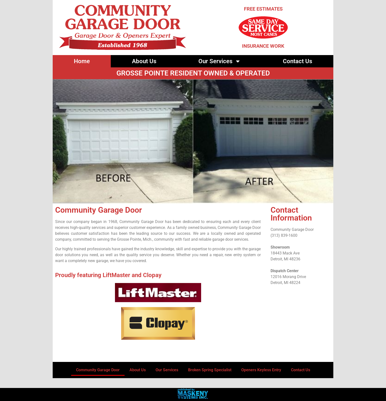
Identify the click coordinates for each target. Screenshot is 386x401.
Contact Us (297, 61)
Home (82, 61)
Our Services (219, 61)
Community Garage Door (98, 370)
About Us (144, 61)
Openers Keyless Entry (261, 370)
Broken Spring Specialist (209, 370)
